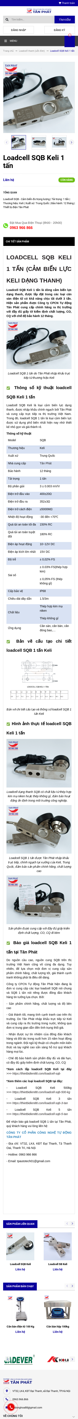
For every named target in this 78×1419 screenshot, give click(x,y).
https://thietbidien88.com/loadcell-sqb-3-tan (40, 1103)
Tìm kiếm (65, 19)
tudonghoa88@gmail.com (27, 1351)
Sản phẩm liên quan (20, 1223)
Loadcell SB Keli (57, 1236)
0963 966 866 (21, 228)
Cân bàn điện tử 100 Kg (20, 1270)
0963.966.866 (20, 1343)
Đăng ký (59, 30)
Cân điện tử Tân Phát (15, 1390)
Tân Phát (46, 463)
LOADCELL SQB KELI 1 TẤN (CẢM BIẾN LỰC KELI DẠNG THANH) (39, 269)
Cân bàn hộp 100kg (57, 1270)
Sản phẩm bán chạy (20, 1258)
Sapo (47, 1411)
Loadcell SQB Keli (20, 1236)
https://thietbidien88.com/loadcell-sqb (36, 1073)
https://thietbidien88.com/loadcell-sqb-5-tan (40, 1114)
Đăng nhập (18, 30)
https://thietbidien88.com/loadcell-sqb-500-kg (41, 1092)
